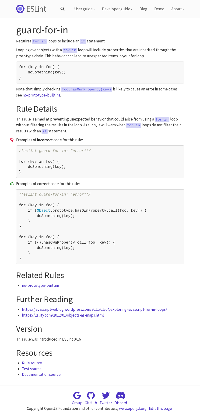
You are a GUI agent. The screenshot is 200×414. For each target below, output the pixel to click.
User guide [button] (84, 8)
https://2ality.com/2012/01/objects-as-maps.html (63, 315)
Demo (159, 8)
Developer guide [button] (117, 8)
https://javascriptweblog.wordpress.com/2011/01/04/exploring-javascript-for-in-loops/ (94, 309)
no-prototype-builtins (41, 95)
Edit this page (160, 408)
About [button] (177, 8)
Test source (32, 368)
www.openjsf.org (133, 408)
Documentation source (41, 374)
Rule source (32, 363)
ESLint (30, 8)
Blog (143, 8)
